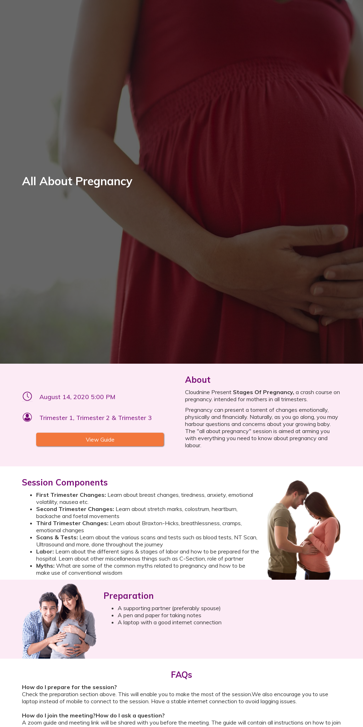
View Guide (100, 439)
